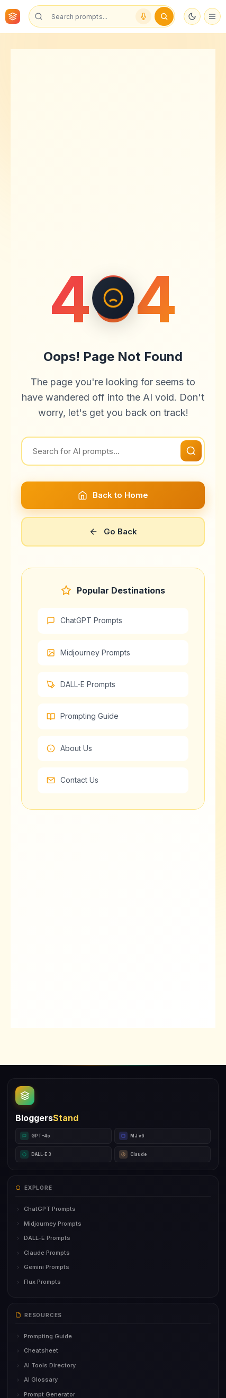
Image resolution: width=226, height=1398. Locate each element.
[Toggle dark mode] (192, 16)
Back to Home (113, 495)
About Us (69, 748)
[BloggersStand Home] (12, 16)
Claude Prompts (42, 1252)
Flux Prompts (38, 1281)
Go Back (113, 531)
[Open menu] (212, 16)
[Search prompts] (89, 16)
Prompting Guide (83, 715)
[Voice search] (143, 16)
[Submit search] (164, 16)
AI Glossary (36, 1379)
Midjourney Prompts (88, 652)
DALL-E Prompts (81, 684)
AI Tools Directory (45, 1365)
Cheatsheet (36, 1350)
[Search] (113, 451)
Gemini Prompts (42, 1267)
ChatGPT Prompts (84, 620)
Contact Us (72, 779)
